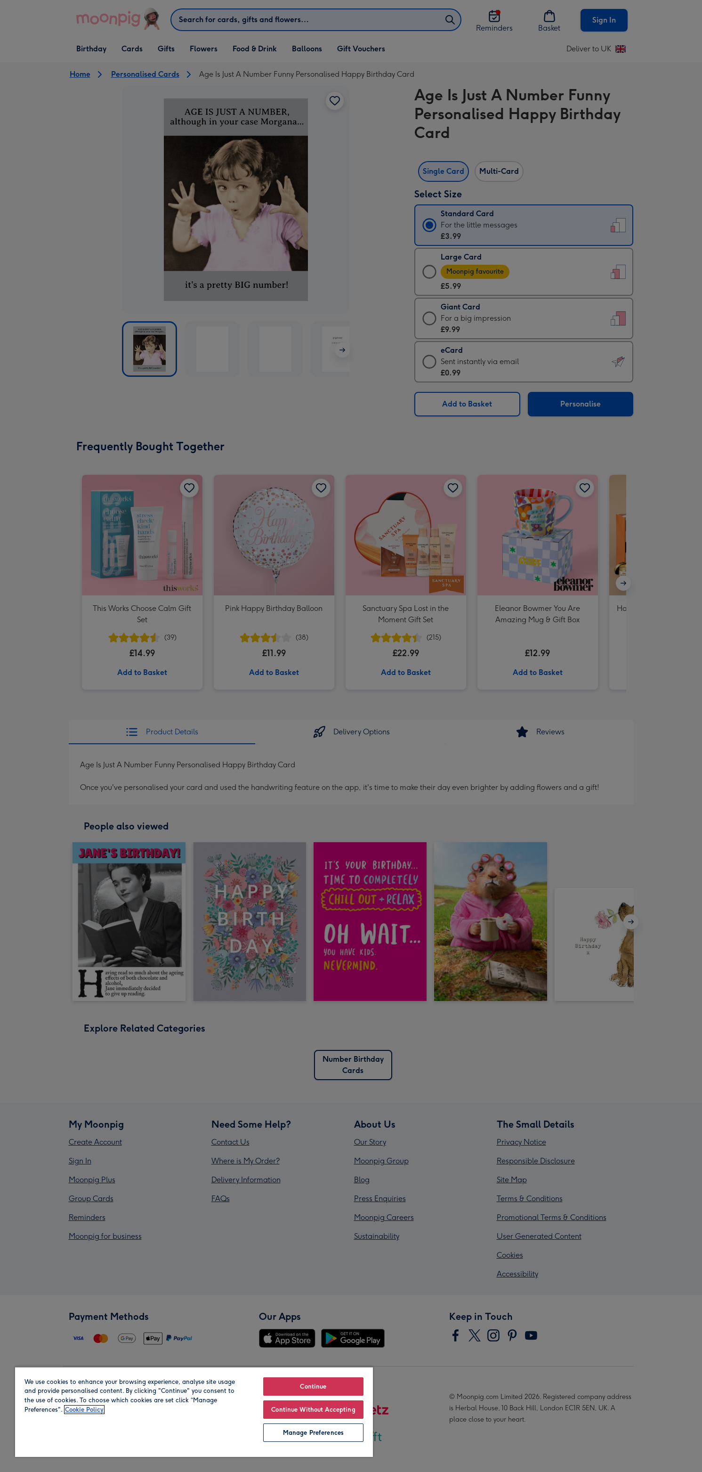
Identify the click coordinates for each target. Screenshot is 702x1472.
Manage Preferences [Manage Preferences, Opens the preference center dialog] (313, 1432)
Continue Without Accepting (313, 1409)
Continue (313, 1386)
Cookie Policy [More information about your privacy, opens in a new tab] (84, 1409)
